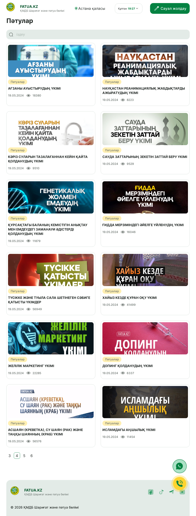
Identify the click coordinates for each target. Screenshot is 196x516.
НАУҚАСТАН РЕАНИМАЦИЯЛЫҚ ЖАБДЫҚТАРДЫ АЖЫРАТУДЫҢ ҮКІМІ (143, 91)
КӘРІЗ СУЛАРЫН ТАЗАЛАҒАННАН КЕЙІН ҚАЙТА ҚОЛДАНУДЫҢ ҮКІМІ (48, 159)
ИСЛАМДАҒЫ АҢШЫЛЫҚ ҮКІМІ (128, 430)
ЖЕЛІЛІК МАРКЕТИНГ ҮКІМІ (31, 366)
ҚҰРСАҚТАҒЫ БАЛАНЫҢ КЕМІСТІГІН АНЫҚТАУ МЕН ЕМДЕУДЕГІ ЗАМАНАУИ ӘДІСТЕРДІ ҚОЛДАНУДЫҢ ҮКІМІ (47, 229)
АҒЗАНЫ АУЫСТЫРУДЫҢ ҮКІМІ (34, 88)
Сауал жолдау (170, 8)
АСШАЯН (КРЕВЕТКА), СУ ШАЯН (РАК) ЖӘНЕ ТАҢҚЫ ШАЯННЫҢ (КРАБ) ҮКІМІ (45, 432)
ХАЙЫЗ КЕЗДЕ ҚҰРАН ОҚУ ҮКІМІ (129, 298)
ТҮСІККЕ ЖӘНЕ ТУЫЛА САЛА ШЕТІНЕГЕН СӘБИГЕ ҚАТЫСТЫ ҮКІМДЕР (49, 300)
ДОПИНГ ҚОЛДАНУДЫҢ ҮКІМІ (127, 366)
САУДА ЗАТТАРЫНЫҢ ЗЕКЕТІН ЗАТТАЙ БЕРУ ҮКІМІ (144, 157)
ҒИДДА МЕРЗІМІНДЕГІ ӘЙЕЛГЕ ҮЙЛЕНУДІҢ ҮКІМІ (143, 225)
